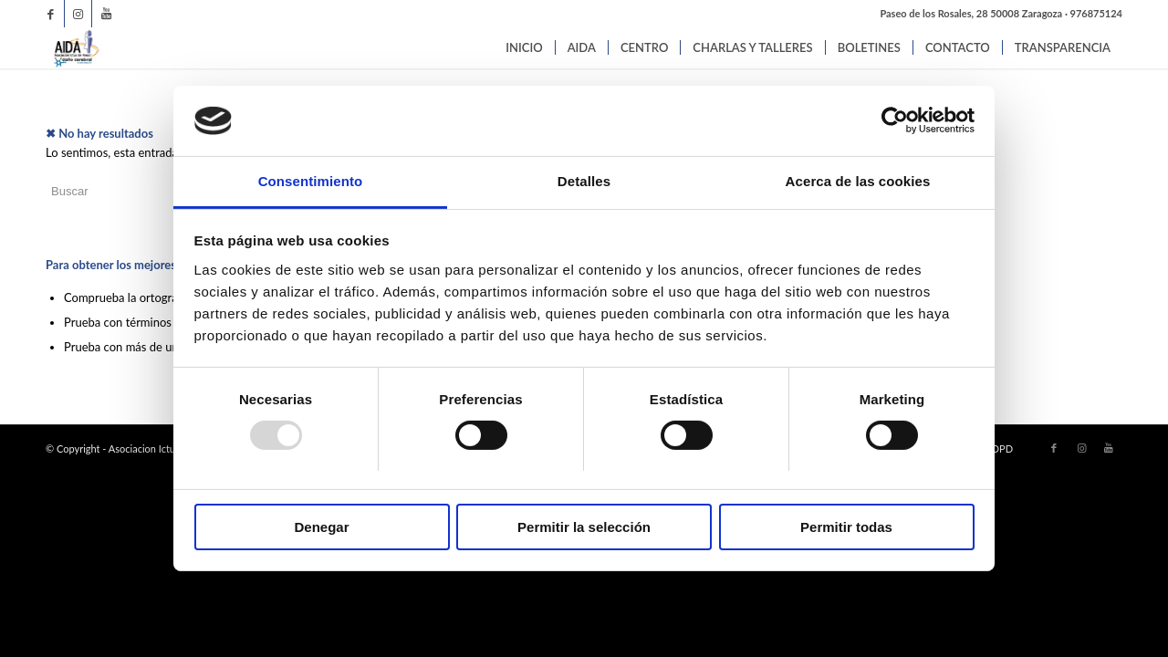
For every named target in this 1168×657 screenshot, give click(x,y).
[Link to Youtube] (106, 13)
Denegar (321, 527)
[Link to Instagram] (78, 13)
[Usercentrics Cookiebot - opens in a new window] (895, 120)
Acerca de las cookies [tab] (858, 181)
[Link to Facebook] (50, 13)
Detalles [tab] (584, 181)
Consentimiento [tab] (310, 181)
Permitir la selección (584, 527)
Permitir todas (846, 527)
